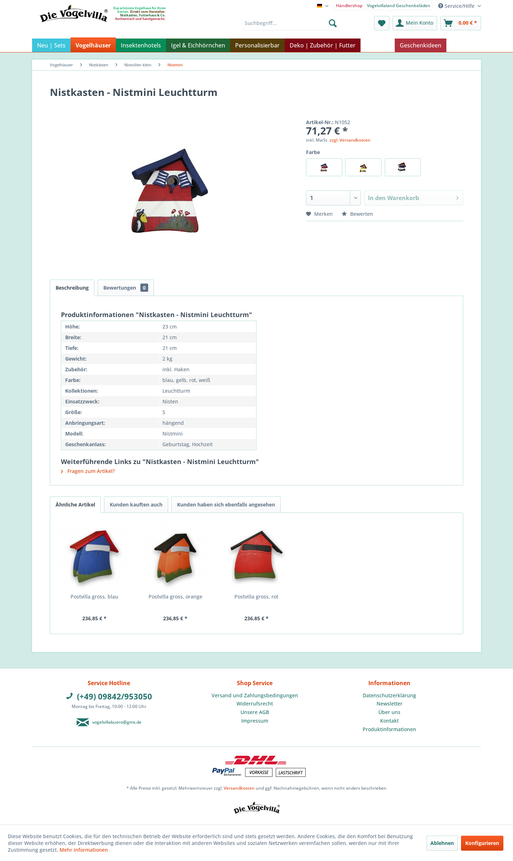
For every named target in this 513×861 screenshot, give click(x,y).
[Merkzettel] (381, 23)
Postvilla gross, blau (94, 596)
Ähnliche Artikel (75, 504)
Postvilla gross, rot (256, 596)
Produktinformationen (389, 729)
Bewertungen (125, 288)
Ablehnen (442, 843)
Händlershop (349, 5)
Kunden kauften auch (136, 504)
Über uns (389, 712)
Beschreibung (72, 287)
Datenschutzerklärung (389, 695)
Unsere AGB (254, 712)
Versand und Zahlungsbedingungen (255, 695)
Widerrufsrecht (255, 703)
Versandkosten (239, 788)
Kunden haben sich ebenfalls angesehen (226, 504)
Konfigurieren (482, 843)
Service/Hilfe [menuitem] (457, 5)
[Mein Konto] (415, 23)
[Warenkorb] (460, 23)
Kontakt (389, 720)
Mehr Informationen (83, 849)
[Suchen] (332, 23)
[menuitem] (349, 5)
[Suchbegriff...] (291, 23)
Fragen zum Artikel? (88, 471)
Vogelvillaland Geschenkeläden (398, 5)
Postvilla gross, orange (175, 596)
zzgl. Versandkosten (350, 140)
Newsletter (390, 703)
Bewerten (357, 213)
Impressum (254, 720)
